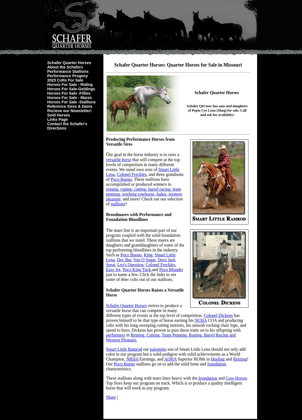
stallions (118, 204)
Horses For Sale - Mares (69, 97)
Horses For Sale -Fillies (69, 93)
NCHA (201, 320)
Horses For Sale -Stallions (71, 102)
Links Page (57, 119)
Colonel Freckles (131, 174)
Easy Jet (113, 269)
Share (111, 397)
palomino (158, 349)
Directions (56, 128)
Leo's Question (130, 264)
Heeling (218, 359)
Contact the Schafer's (67, 124)
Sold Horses (58, 115)
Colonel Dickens (218, 315)
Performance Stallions (68, 71)
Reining (240, 359)
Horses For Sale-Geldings (71, 89)
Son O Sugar (145, 259)
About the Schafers (65, 67)
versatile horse (118, 159)
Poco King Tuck (136, 269)
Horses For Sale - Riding (70, 84)
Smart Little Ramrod (124, 349)
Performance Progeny (67, 76)
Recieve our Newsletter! (69, 111)
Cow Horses (236, 378)
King (148, 255)
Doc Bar (124, 259)
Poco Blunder (171, 269)
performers (115, 335)
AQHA (170, 359)
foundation (216, 364)
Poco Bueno (121, 179)
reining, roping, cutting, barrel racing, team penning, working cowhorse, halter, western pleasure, (144, 194)
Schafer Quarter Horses (69, 63)
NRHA (132, 359)
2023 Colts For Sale (65, 80)
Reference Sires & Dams (70, 106)
